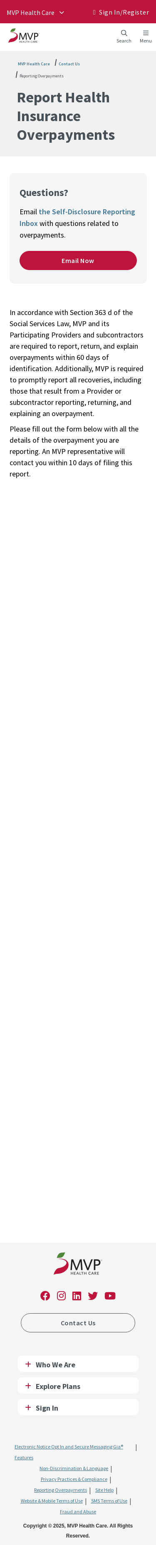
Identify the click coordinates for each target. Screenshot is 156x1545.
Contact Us (69, 64)
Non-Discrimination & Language (74, 1468)
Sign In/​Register (124, 12)
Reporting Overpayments (42, 76)
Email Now (78, 260)
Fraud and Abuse (78, 1511)
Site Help (104, 1490)
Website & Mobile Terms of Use (52, 1501)
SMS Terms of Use (109, 1501)
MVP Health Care (34, 64)
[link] (78, 1265)
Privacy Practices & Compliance (74, 1479)
